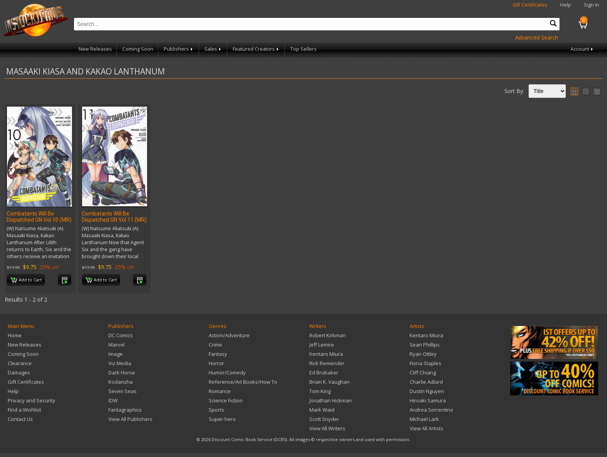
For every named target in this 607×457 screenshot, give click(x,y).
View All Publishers (130, 419)
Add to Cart (26, 280)
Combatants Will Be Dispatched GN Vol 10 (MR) (39, 216)
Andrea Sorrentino (431, 409)
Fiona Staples (425, 363)
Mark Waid (321, 409)
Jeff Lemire (321, 344)
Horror (216, 363)
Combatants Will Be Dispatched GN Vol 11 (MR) (114, 216)
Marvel (116, 344)
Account (582, 49)
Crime (215, 344)
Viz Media (119, 363)
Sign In (591, 5)
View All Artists (426, 428)
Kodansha (120, 381)
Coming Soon (137, 49)
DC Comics (120, 335)
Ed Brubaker (323, 372)
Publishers (179, 49)
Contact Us (20, 419)
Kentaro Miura (326, 353)
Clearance (20, 363)
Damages (19, 372)
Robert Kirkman (327, 335)
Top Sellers (303, 49)
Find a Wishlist (24, 409)
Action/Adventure (229, 335)
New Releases (95, 49)
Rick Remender (327, 363)
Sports (216, 409)
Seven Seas (122, 391)
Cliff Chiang (423, 372)
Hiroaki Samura (428, 400)
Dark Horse (121, 372)
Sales (213, 49)
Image (115, 353)
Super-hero (222, 419)
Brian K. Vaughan (329, 381)
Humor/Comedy (227, 372)
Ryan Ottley (423, 353)
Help (565, 5)
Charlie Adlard (426, 381)
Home (15, 335)
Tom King (320, 391)
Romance (220, 391)
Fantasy (218, 353)
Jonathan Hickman (330, 400)
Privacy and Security (31, 400)
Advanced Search (536, 37)
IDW (113, 400)
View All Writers (327, 428)
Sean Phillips (425, 344)
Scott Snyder (324, 419)
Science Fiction (226, 400)
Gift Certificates (530, 5)
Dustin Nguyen (427, 391)
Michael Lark (424, 419)
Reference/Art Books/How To (243, 381)
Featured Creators (256, 49)
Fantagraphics (125, 409)
